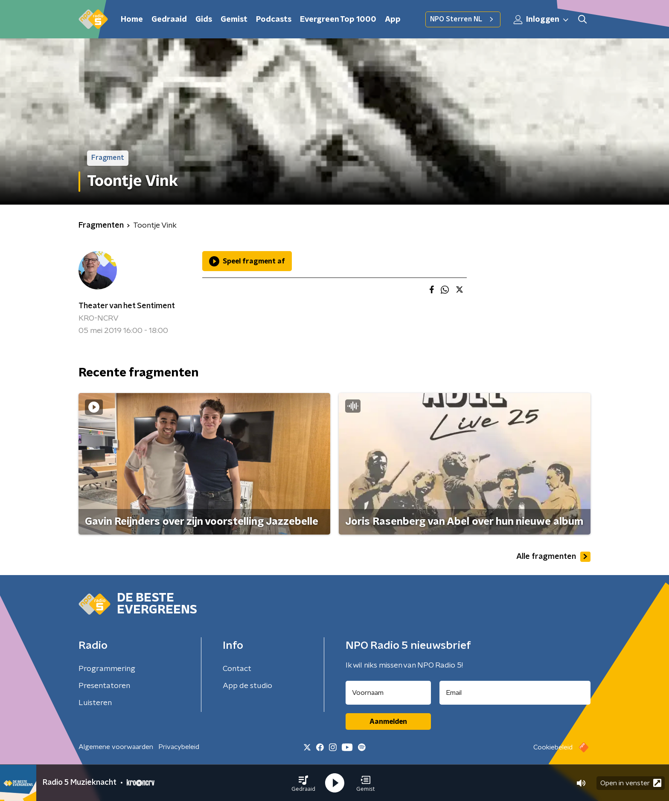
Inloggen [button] (541, 19)
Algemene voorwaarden (116, 746)
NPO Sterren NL (463, 19)
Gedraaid (169, 19)
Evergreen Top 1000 (338, 19)
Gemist (234, 19)
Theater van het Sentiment (127, 306)
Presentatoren (104, 686)
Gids (203, 19)
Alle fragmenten (553, 557)
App (393, 19)
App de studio (247, 686)
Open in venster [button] (630, 783)
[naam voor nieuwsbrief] (388, 693)
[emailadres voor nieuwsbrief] (515, 693)
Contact (237, 669)
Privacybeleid (178, 746)
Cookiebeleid (553, 747)
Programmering (107, 669)
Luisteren (95, 703)
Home (132, 19)
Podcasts (273, 19)
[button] (303, 783)
